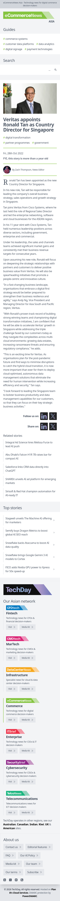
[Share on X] (53, 426)
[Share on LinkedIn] (44, 426)
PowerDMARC (29, 896)
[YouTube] (16, 880)
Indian (33, 824)
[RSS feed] (22, 880)
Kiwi (41, 824)
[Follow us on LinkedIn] (44, 416)
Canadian (22, 824)
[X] (10, 880)
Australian (9, 824)
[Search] (26, 70)
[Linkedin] (4, 880)
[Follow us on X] (53, 416)
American (9, 828)
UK (47, 824)
